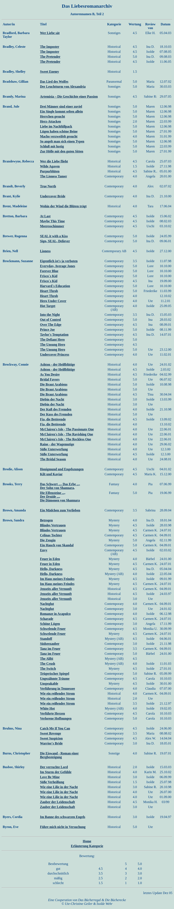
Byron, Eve (10, 827)
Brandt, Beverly (14, 186)
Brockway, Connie (16, 364)
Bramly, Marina (14, 96)
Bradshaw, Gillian (15, 81)
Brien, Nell (10, 251)
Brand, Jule (11, 106)
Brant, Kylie (11, 196)
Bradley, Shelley (14, 71)
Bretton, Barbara (15, 216)
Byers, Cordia (12, 817)
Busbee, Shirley (14, 767)
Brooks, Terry (12, 484)
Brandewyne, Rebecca (18, 161)
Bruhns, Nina (12, 728)
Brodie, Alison (13, 469)
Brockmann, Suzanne (18, 261)
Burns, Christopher (16, 753)
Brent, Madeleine (15, 206)
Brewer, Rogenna (15, 236)
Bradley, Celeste (14, 46)
